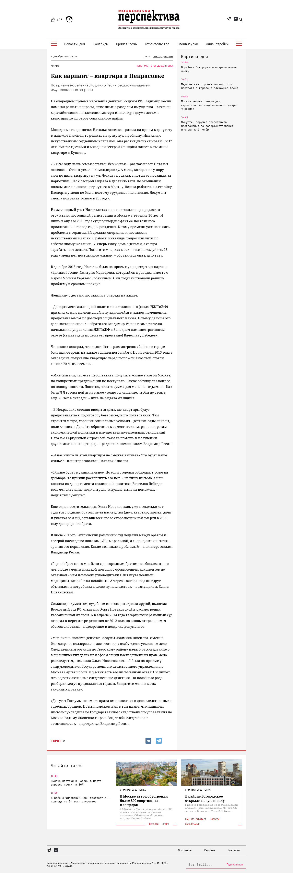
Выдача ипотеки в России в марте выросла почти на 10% (76, 782)
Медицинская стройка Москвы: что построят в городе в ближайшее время (209, 86)
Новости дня (74, 44)
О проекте (184, 850)
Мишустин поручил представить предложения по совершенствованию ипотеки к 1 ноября (207, 125)
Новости (153, 823)
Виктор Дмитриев (163, 56)
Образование (192, 823)
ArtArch (55, 65)
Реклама (209, 850)
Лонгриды (100, 44)
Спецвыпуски (187, 44)
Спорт (165, 823)
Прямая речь (126, 44)
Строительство (157, 44)
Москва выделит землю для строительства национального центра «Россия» (208, 105)
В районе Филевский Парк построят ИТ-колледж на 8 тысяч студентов (80, 799)
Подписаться (234, 864)
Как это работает (195, 819)
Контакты (234, 850)
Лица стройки (217, 44)
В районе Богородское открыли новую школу (208, 69)
